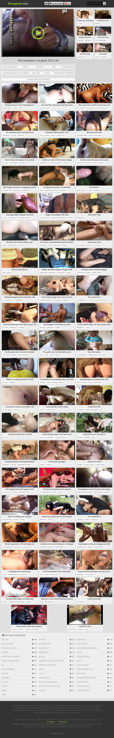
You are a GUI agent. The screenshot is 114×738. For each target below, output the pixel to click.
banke (97, 23)
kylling (80, 23)
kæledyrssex (10, 67)
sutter (89, 190)
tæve (25, 67)
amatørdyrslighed (24, 464)
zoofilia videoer (56, 162)
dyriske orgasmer (91, 409)
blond (39, 67)
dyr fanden (13, 162)
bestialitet (61, 135)
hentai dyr (17, 547)
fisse (47, 73)
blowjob (80, 602)
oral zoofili (81, 190)
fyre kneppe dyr (91, 108)
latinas (42, 690)
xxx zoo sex (7, 492)
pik (53, 67)
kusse (87, 327)
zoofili (9, 272)
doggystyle (72, 629)
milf (93, 437)
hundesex (6, 135)
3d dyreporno (82, 135)
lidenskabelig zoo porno (17, 574)
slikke (53, 135)
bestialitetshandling (49, 686)
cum (56, 602)
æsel (87, 629)
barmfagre (81, 57)
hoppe (70, 217)
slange (48, 464)
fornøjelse (68, 67)
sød (4, 272)
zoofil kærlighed (54, 245)
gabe (97, 57)
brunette (21, 135)
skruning (88, 40)
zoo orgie (80, 108)
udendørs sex (82, 300)
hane (4, 245)
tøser (15, 108)
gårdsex (80, 40)
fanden (64, 245)
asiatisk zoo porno (84, 272)
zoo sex (36, 73)
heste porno (7, 108)
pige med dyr (103, 108)
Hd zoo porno (45, 135)
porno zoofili (97, 272)
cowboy (80, 464)
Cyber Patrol (62, 722)
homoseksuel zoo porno (16, 73)
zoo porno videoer (64, 73)
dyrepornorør (100, 40)
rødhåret (103, 57)
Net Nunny (51, 722)
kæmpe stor (82, 682)
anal (41, 673)
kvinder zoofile (24, 217)
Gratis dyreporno (94, 135)
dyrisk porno (44, 108)
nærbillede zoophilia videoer (55, 190)
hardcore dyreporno (38, 79)
